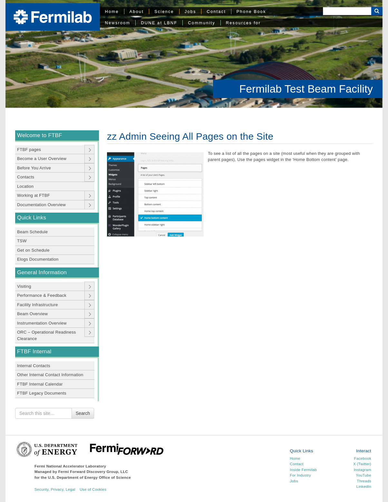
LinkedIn (363, 486)
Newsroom (118, 22)
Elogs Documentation (38, 259)
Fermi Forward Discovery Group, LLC (93, 471)
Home (112, 11)
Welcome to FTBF (39, 135)
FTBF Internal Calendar (40, 384)
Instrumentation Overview (42, 323)
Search (83, 413)
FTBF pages (29, 149)
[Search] (347, 11)
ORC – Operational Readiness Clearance (46, 335)
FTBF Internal (34, 351)
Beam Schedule (32, 231)
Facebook (362, 458)
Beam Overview (32, 313)
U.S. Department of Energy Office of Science (89, 477)
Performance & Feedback (41, 295)
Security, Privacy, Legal (54, 489)
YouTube (363, 475)
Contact (216, 11)
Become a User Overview (41, 158)
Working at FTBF (33, 195)
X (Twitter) (362, 464)
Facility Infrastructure (37, 304)
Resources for (243, 22)
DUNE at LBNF (159, 22)
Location (25, 186)
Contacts (25, 177)
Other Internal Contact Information (50, 374)
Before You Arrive (34, 168)
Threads (364, 481)
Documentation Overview (41, 204)
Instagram (362, 469)
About (137, 11)
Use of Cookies (93, 489)
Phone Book (251, 11)
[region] (194, 54)
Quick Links (31, 218)
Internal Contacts (33, 365)
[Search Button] (377, 11)
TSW (22, 240)
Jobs (190, 11)
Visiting (24, 286)
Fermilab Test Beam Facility (306, 89)
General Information (42, 272)
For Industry (300, 475)
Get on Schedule (33, 250)
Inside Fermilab (303, 469)
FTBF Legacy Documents (41, 393)
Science (164, 11)
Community (201, 22)
